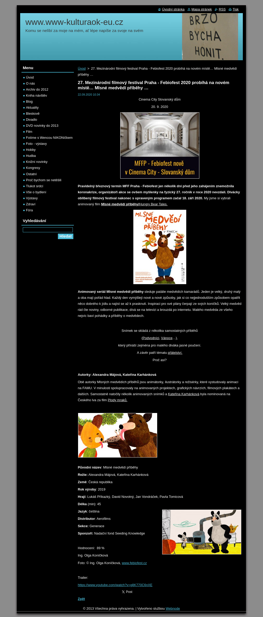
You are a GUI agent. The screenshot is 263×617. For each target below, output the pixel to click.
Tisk (236, 9)
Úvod (82, 68)
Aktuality (32, 107)
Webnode (173, 608)
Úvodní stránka (173, 9)
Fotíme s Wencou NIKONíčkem (49, 138)
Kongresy (33, 168)
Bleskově (33, 113)
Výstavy (32, 198)
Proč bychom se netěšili (43, 180)
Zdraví (30, 204)
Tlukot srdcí (34, 186)
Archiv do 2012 (37, 89)
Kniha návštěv (36, 95)
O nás (30, 83)
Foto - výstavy (36, 144)
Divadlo (31, 120)
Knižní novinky (37, 162)
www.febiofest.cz (134, 563)
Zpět (81, 599)
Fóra (29, 210)
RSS (222, 9)
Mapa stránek (201, 9)
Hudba (31, 156)
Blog (29, 101)
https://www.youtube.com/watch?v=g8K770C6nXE (115, 585)
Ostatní (31, 174)
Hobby (31, 150)
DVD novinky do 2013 (42, 126)
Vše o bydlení (36, 192)
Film (29, 132)
